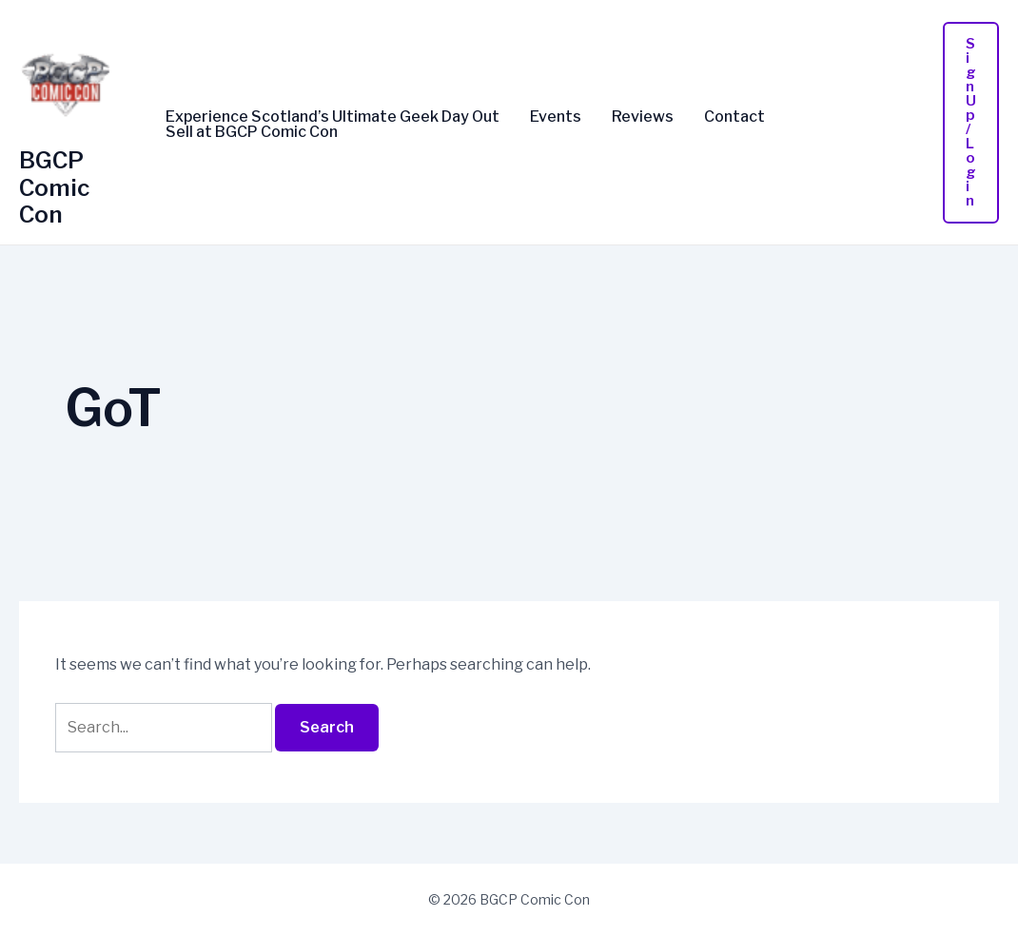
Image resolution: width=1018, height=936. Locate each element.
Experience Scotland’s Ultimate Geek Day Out (332, 117)
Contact (734, 117)
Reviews (643, 117)
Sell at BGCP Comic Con (252, 132)
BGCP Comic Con (54, 187)
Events (555, 117)
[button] (971, 123)
